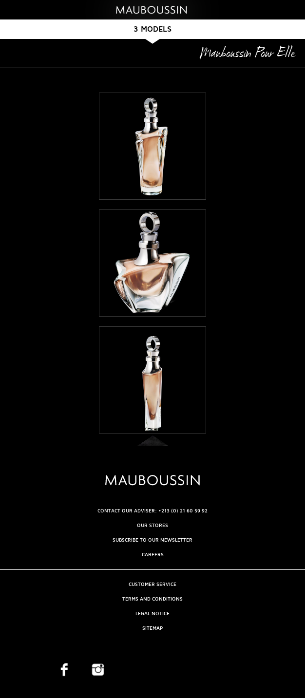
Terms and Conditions (152, 599)
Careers (153, 554)
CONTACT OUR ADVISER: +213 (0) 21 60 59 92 (152, 510)
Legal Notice (152, 613)
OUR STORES (152, 525)
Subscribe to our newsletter (152, 540)
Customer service (152, 584)
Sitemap (152, 628)
